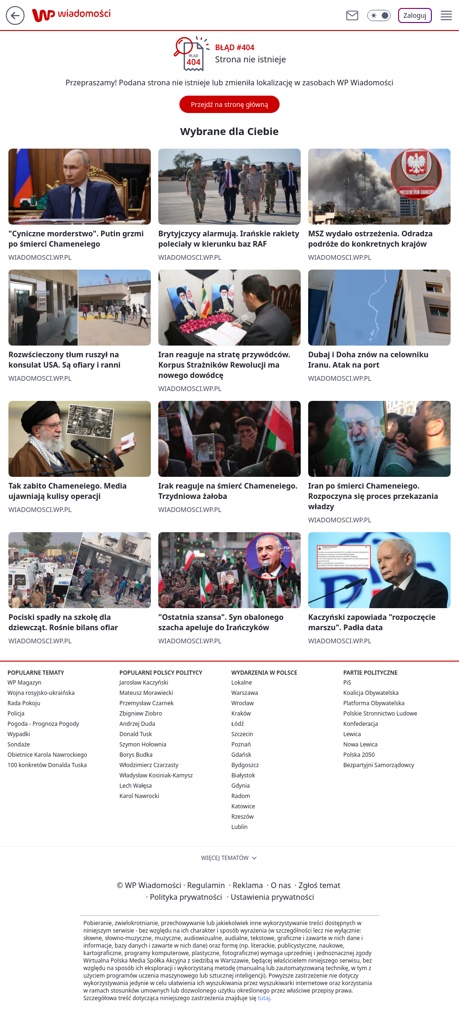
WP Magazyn (24, 682)
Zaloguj (415, 15)
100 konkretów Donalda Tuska (47, 765)
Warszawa (244, 693)
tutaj (264, 998)
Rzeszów (242, 817)
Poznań (241, 744)
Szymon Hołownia (142, 744)
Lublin (239, 827)
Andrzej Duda (137, 724)
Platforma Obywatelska (374, 703)
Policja (15, 713)
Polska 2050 (359, 755)
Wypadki (18, 734)
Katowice (243, 806)
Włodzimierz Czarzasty (148, 765)
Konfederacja (360, 724)
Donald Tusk (135, 734)
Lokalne (241, 682)
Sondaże (18, 744)
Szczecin (242, 734)
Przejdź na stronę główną (229, 104)
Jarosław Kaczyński (143, 682)
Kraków (241, 713)
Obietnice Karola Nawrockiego (47, 755)
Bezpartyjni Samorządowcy (378, 765)
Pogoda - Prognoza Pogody (43, 724)
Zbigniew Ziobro (140, 713)
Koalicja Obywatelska (371, 693)
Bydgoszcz (245, 765)
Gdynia (240, 786)
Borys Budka (136, 755)
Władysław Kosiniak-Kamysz (156, 775)
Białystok (243, 775)
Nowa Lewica (360, 744)
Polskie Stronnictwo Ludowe (380, 713)
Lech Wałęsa (135, 786)
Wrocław (242, 703)
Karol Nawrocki (139, 796)
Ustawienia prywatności (270, 897)
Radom (240, 796)
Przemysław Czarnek (146, 703)
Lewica (352, 734)
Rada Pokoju (23, 703)
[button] (446, 15)
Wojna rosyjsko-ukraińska (40, 693)
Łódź (237, 724)
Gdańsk (241, 755)
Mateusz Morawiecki (146, 693)
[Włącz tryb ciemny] (379, 15)
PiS (347, 682)
